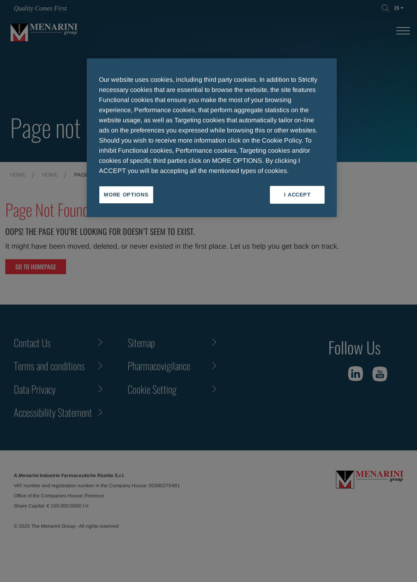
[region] (212, 137)
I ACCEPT (297, 195)
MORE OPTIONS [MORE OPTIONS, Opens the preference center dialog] (126, 195)
